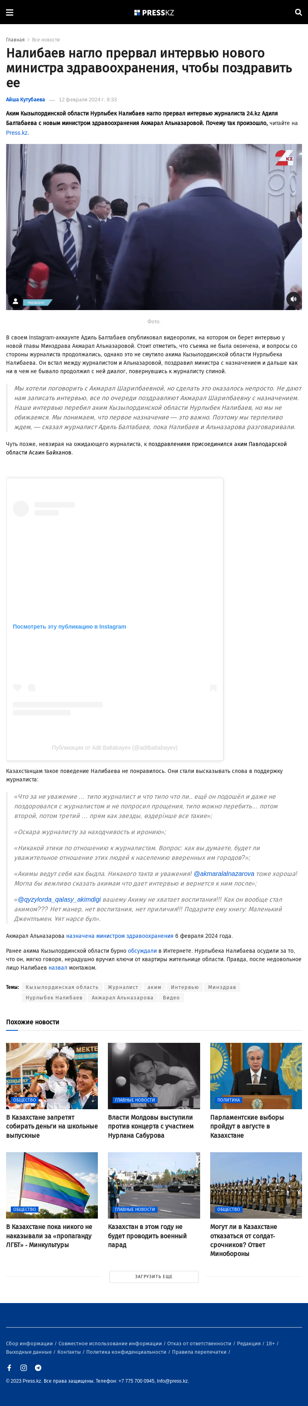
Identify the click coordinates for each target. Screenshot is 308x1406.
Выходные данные (29, 1352)
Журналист (123, 987)
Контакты (69, 1352)
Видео (171, 998)
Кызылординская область (62, 987)
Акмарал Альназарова (123, 998)
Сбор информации (30, 1343)
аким (155, 987)
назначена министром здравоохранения (120, 936)
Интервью (185, 987)
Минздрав (222, 987)
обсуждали (142, 951)
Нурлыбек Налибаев (54, 998)
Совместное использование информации (111, 1343)
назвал (58, 967)
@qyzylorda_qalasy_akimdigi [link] (59, 899)
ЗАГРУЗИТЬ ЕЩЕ (154, 1276)
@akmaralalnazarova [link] (224, 874)
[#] (154, 12)
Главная (15, 40)
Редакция (249, 1343)
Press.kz (17, 133)
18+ (271, 1343)
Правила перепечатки (200, 1352)
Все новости (46, 40)
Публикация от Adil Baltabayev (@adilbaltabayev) (114, 747)
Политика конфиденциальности (127, 1352)
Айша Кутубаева (25, 100)
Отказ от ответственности (200, 1343)
